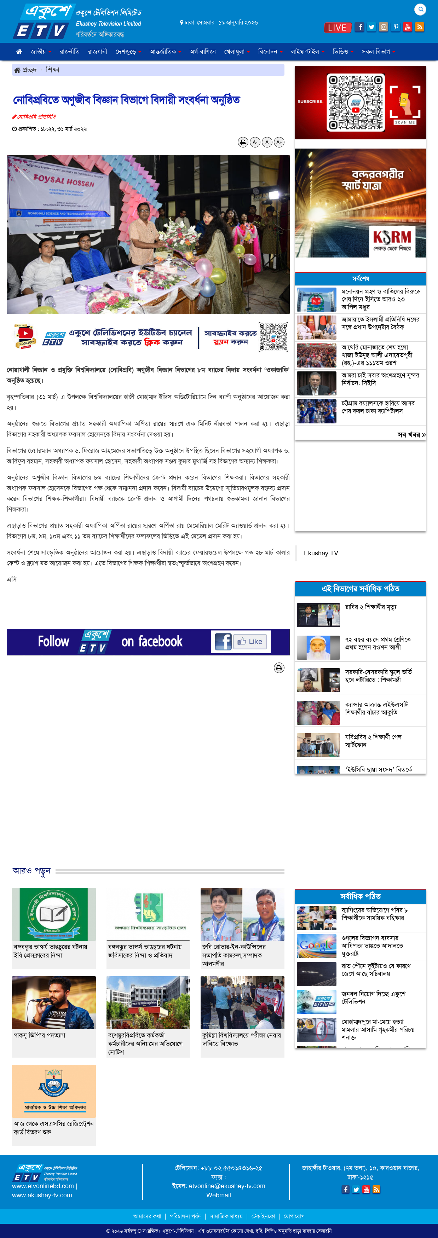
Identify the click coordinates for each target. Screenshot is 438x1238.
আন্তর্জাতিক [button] (165, 51)
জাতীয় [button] (41, 51)
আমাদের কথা (148, 1216)
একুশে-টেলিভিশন (178, 1231)
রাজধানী (97, 51)
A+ (279, 142)
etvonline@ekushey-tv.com (227, 1186)
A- (255, 142)
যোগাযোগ (294, 1216)
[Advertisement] (148, 776)
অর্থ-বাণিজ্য (203, 51)
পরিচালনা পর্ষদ (185, 1216)
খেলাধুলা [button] (237, 51)
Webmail (218, 1195)
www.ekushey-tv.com (42, 1195)
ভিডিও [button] (343, 51)
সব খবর (412, 434)
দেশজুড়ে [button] (128, 51)
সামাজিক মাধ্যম (226, 1216)
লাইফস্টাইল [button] (307, 51)
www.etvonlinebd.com (43, 1186)
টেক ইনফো (264, 1216)
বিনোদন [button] (270, 51)
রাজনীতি (70, 51)
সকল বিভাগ (378, 51)
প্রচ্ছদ (25, 69)
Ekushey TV (321, 553)
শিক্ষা (52, 69)
